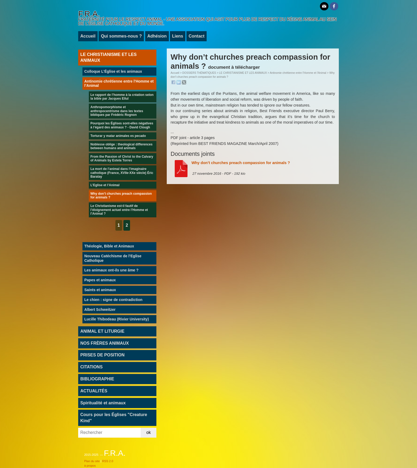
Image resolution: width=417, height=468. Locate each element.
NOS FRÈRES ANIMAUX (104, 343)
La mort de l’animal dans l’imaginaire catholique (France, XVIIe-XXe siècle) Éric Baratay (121, 172)
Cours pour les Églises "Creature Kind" (113, 417)
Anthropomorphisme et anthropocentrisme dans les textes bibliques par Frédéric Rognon (116, 111)
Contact (197, 36)
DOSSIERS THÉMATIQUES (199, 72)
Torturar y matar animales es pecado (118, 136)
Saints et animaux (100, 290)
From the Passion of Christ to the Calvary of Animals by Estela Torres (121, 158)
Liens (177, 36)
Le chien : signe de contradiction (113, 300)
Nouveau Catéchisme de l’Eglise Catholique (112, 258)
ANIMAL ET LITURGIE (102, 331)
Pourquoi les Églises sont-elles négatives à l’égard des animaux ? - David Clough (121, 125)
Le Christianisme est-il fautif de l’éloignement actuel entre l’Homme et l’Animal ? (119, 209)
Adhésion (157, 36)
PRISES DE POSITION (102, 355)
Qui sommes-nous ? (121, 36)
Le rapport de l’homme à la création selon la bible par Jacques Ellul (121, 96)
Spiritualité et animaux (103, 403)
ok (148, 432)
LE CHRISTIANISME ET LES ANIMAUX (243, 72)
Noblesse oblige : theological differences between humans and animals (121, 146)
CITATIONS (91, 367)
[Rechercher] (109, 433)
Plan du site (91, 461)
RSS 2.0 (107, 461)
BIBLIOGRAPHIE (97, 379)
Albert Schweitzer (99, 309)
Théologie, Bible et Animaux (109, 246)
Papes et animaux (100, 280)
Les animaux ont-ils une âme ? (111, 270)
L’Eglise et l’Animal (104, 185)
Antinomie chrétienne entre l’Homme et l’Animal (298, 72)
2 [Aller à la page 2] (127, 225)
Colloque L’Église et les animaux (113, 71)
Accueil (87, 36)
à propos (90, 465)
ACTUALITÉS (93, 391)
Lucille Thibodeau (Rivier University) (116, 319)
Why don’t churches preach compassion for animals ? (240, 163)
